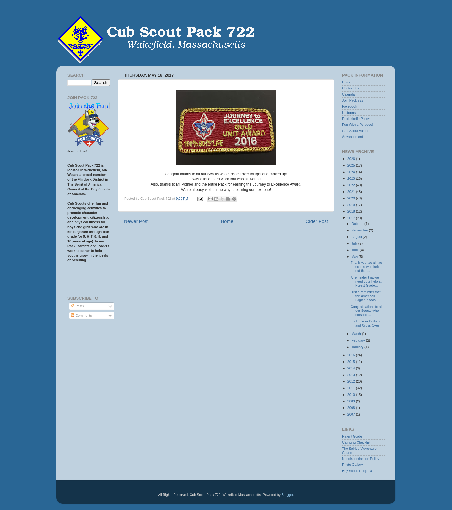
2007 (351, 414)
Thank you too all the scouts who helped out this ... (367, 267)
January (358, 347)
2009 (351, 401)
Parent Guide (352, 436)
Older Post (317, 221)
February (359, 340)
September (360, 230)
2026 (351, 159)
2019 (351, 205)
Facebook (349, 106)
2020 (351, 198)
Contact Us (350, 88)
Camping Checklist (356, 442)
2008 (351, 408)
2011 (351, 388)
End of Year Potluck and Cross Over (365, 323)
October (358, 224)
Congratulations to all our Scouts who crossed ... (366, 311)
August (357, 237)
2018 (351, 211)
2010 (351, 394)
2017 (351, 218)
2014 (351, 368)
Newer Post (136, 221)
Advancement (352, 137)
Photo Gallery (352, 464)
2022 (351, 185)
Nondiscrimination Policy (360, 458)
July (355, 243)
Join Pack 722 (352, 100)
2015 (351, 362)
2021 (351, 192)
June (356, 250)
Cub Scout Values (355, 131)
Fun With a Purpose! (357, 124)
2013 (351, 375)
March (357, 334)
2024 (351, 172)
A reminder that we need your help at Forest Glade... (366, 281)
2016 (351, 355)
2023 (351, 178)
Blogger (287, 495)
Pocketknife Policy (356, 118)
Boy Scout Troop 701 (358, 471)
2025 (351, 165)
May (355, 256)
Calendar (349, 94)
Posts (77, 306)
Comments (81, 315)
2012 (351, 381)
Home (227, 221)
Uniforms (349, 112)
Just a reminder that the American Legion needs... (365, 296)
